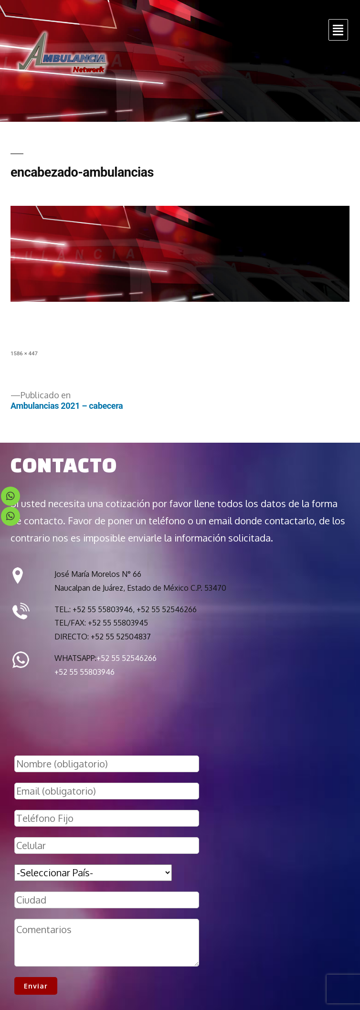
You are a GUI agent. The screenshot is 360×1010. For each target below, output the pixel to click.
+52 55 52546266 (126, 658)
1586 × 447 (24, 353)
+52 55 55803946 (84, 672)
